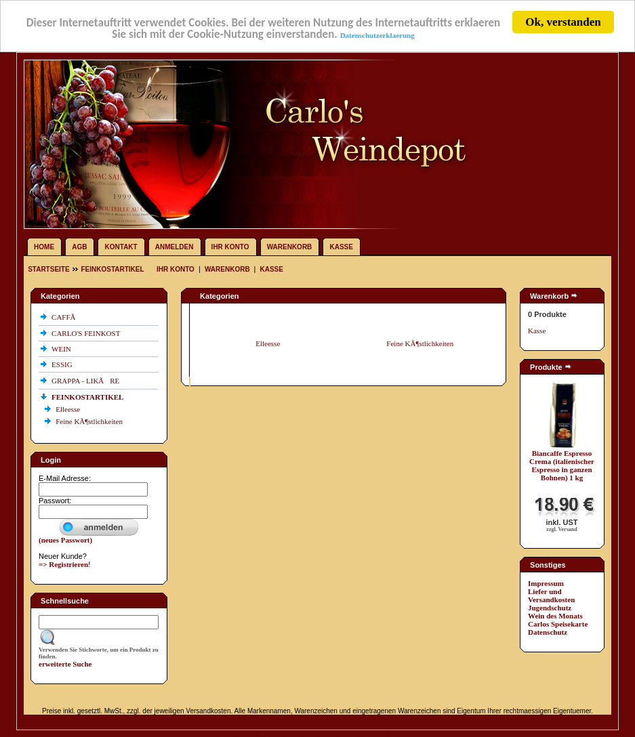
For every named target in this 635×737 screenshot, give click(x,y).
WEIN (62, 349)
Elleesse (69, 409)
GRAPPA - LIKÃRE (86, 381)
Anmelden (174, 247)
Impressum (546, 583)
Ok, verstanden (562, 22)
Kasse (340, 247)
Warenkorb (289, 247)
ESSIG (63, 364)
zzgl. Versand (561, 529)
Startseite (49, 269)
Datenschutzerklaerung (377, 34)
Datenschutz (547, 632)
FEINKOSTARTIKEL (112, 269)
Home (44, 247)
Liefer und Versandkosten (551, 595)
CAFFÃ (66, 317)
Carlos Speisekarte (558, 624)
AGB (79, 247)
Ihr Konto (230, 247)
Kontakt (121, 247)
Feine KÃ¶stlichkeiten (90, 421)
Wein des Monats (555, 616)
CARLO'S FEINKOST (87, 333)
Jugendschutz (549, 608)
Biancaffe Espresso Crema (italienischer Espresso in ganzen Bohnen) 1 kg (561, 465)
